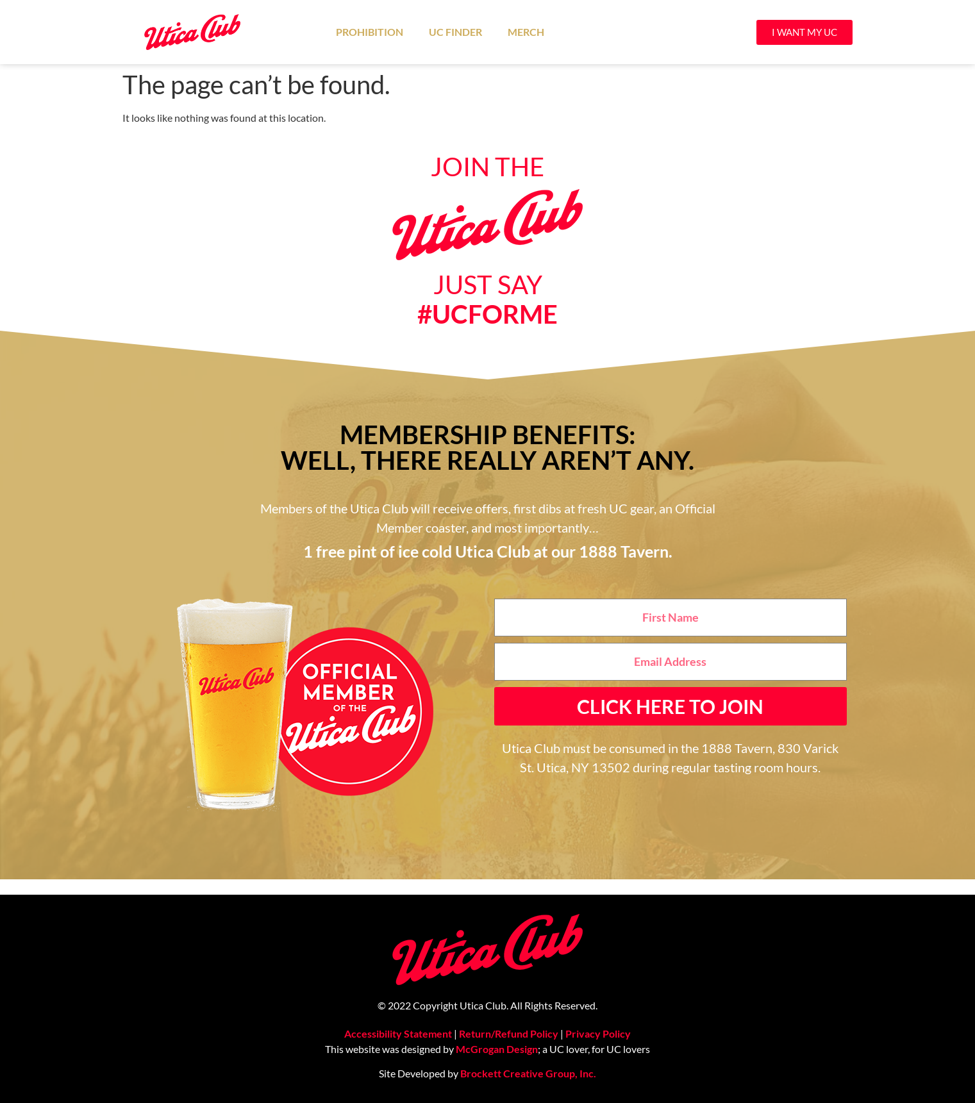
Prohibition (369, 32)
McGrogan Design (497, 1049)
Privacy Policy (598, 1033)
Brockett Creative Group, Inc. (528, 1073)
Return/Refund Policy (508, 1033)
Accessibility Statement (398, 1033)
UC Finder (455, 32)
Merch (526, 32)
